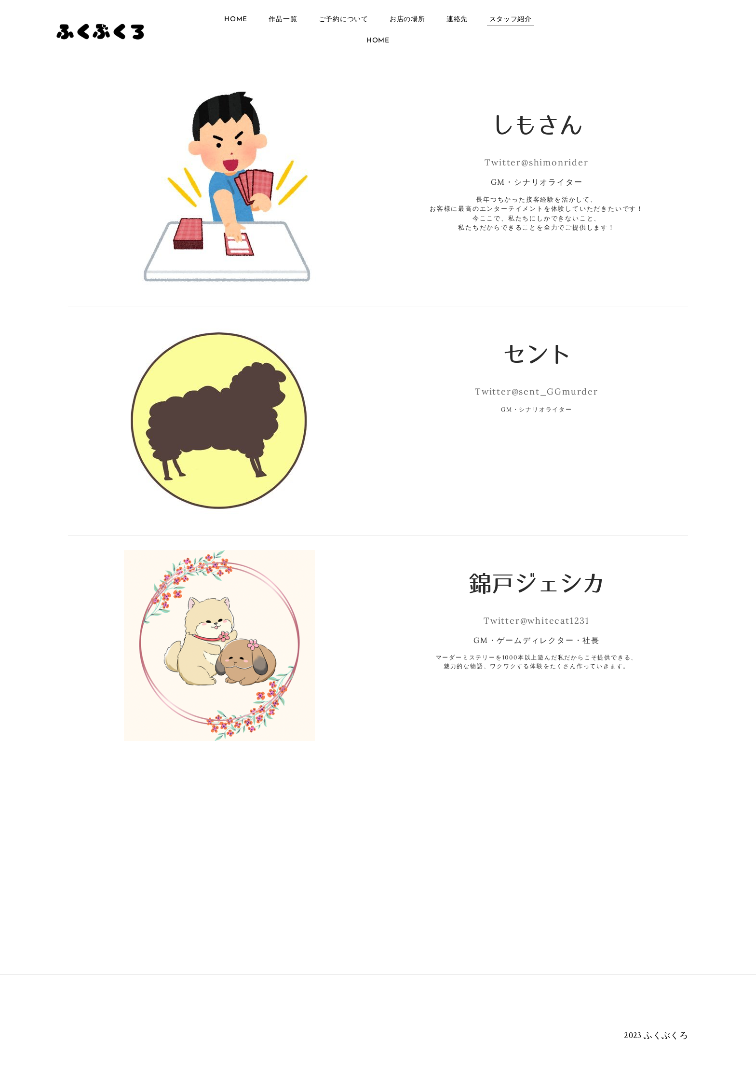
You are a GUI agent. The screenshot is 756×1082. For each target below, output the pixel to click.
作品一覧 (283, 20)
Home (235, 20)
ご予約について (343, 20)
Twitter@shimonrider (536, 162)
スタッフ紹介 (510, 20)
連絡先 (457, 20)
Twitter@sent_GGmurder (536, 391)
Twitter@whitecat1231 (537, 620)
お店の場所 (407, 20)
